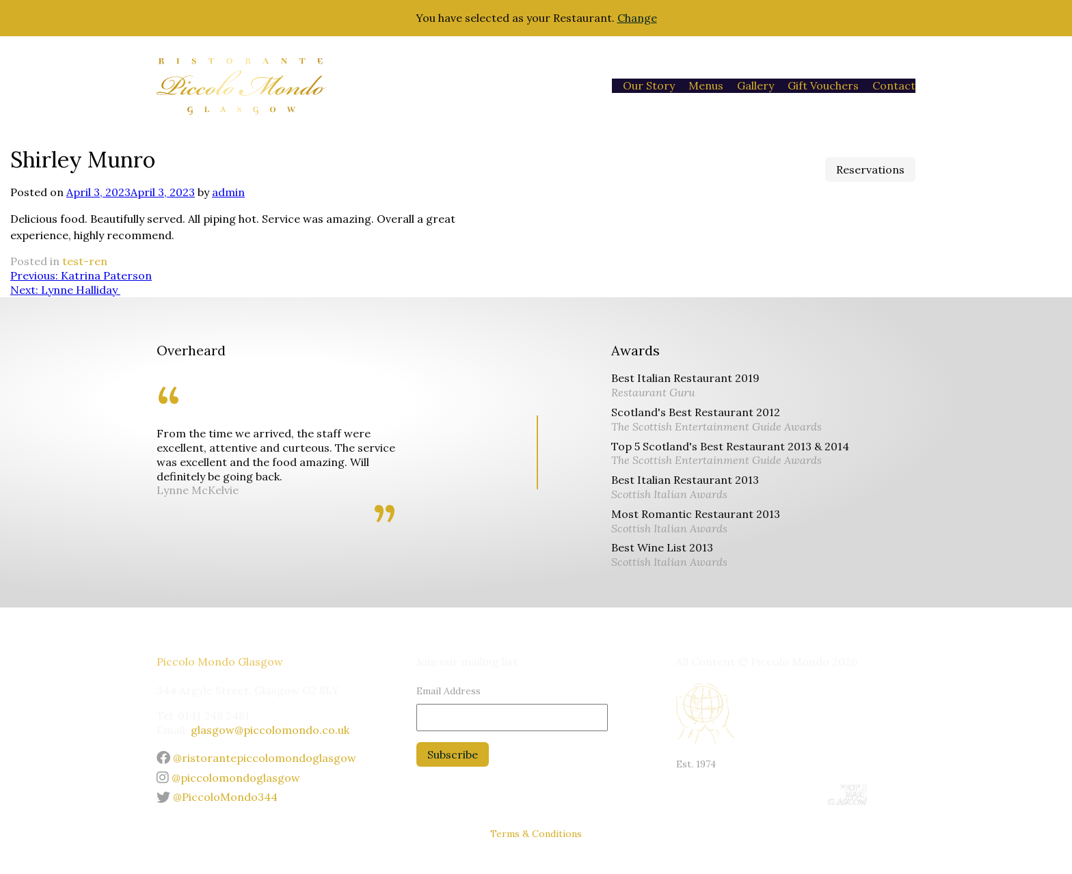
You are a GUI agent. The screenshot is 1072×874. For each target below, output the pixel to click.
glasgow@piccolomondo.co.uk (270, 730)
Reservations (870, 169)
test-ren (84, 261)
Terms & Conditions (536, 834)
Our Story (649, 85)
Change (637, 18)
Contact (893, 85)
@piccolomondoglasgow (228, 777)
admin (228, 192)
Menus (705, 85)
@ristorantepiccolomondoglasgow (256, 758)
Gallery (755, 85)
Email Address (448, 691)
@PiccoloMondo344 (217, 797)
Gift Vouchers (823, 85)
